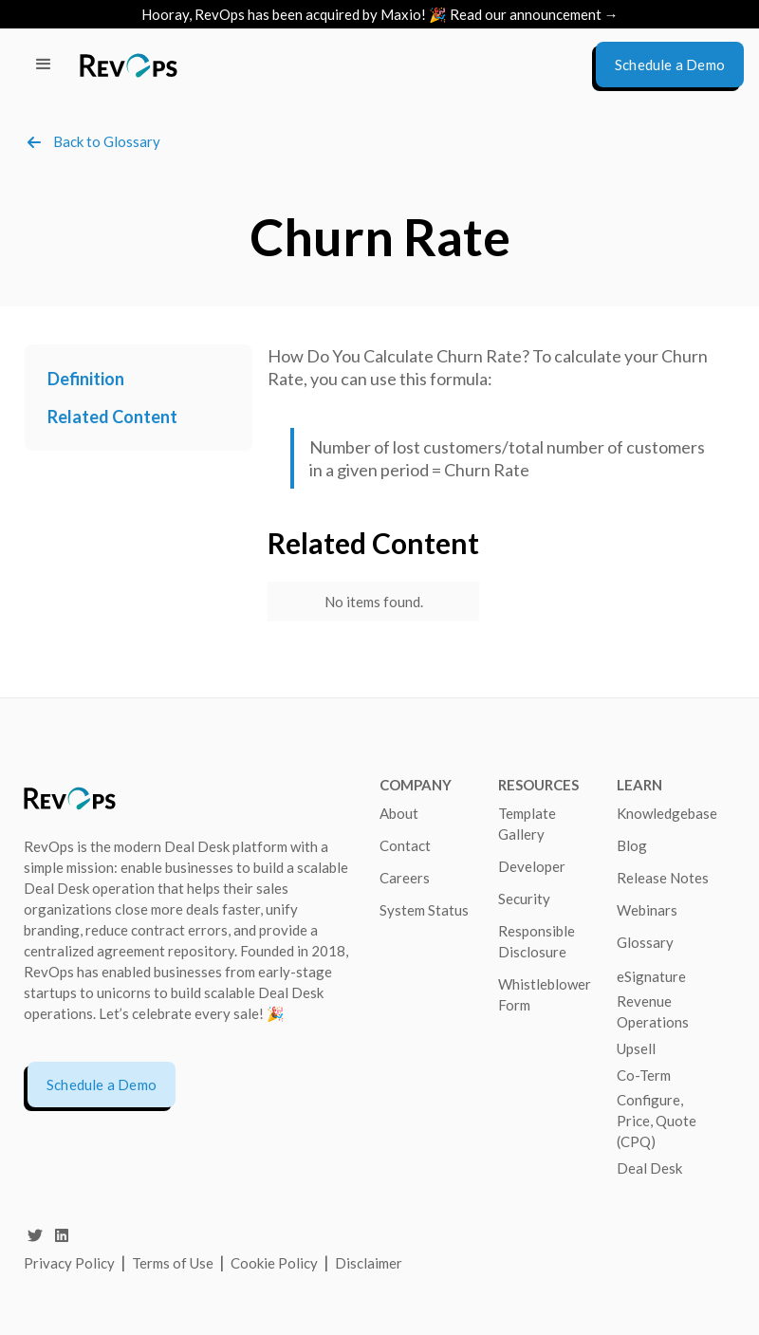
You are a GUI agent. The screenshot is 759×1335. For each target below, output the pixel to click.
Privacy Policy (69, 1262)
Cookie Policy (274, 1262)
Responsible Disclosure (536, 941)
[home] (128, 65)
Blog (632, 845)
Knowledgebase (667, 813)
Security (524, 898)
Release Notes (663, 877)
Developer (531, 866)
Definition (85, 378)
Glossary (645, 942)
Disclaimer (368, 1262)
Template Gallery (527, 824)
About (399, 813)
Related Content (112, 416)
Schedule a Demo (101, 1084)
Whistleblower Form (544, 994)
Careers (405, 877)
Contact (405, 845)
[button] (43, 64)
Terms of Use (174, 1262)
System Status (424, 909)
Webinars (647, 909)
